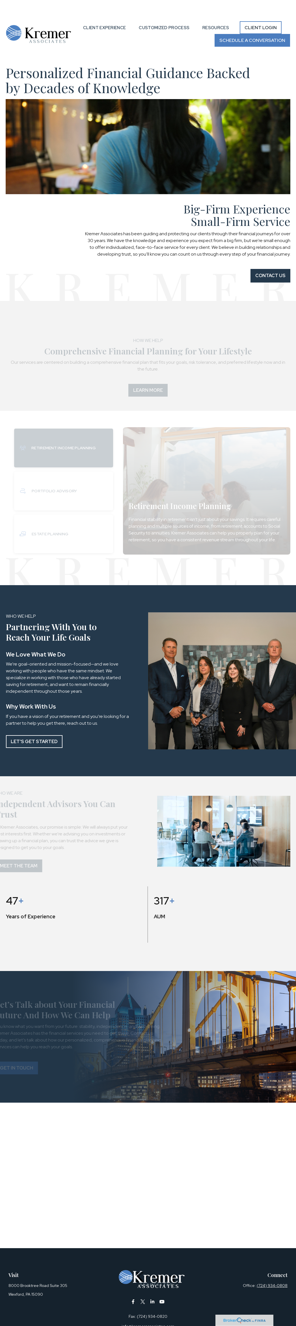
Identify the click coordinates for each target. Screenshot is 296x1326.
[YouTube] (162, 1284)
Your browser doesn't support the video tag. (148, 129)
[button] (104, 10)
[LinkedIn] (152, 1284)
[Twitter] (142, 1284)
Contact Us (270, 259)
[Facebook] (133, 1284)
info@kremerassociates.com (148, 1309)
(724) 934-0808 (272, 1268)
